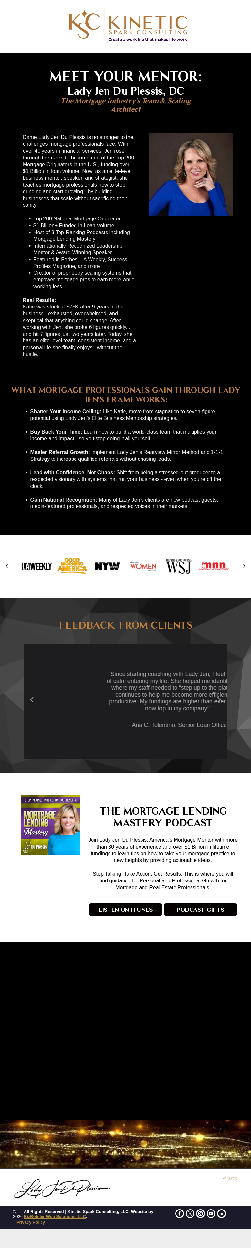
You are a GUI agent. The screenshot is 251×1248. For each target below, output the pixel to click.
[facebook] (179, 1214)
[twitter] (190, 1214)
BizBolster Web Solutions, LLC (55, 1216)
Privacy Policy (30, 1222)
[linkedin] (221, 1214)
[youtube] (211, 1214)
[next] (244, 566)
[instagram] (200, 1214)
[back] (6, 566)
